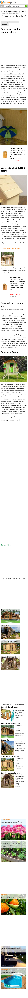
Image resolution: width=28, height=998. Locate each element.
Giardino (17, 11)
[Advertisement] (14, 49)
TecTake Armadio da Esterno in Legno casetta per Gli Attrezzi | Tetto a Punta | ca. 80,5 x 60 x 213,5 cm (18, 152)
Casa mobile (5, 626)
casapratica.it (10, 11)
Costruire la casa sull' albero (9, 657)
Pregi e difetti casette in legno (10, 610)
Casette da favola (9, 352)
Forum (6, 6)
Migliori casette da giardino (9, 641)
